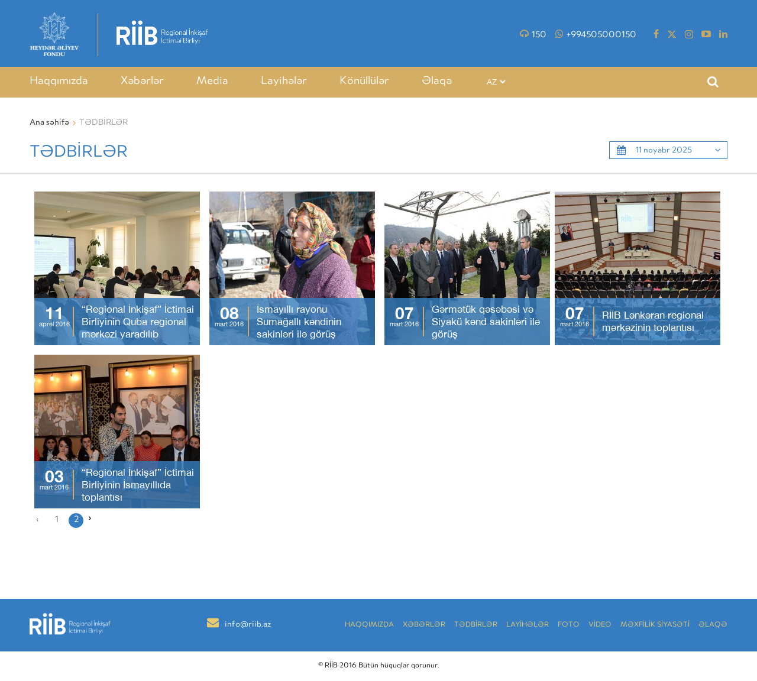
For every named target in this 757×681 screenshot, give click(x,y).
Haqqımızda (59, 81)
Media (212, 81)
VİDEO (600, 625)
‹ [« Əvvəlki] (37, 520)
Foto (569, 625)
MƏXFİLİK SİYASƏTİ (655, 625)
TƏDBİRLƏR (475, 625)
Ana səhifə (49, 123)
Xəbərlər (142, 81)
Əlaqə (437, 81)
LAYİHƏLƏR (527, 625)
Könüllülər (364, 81)
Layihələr (284, 81)
